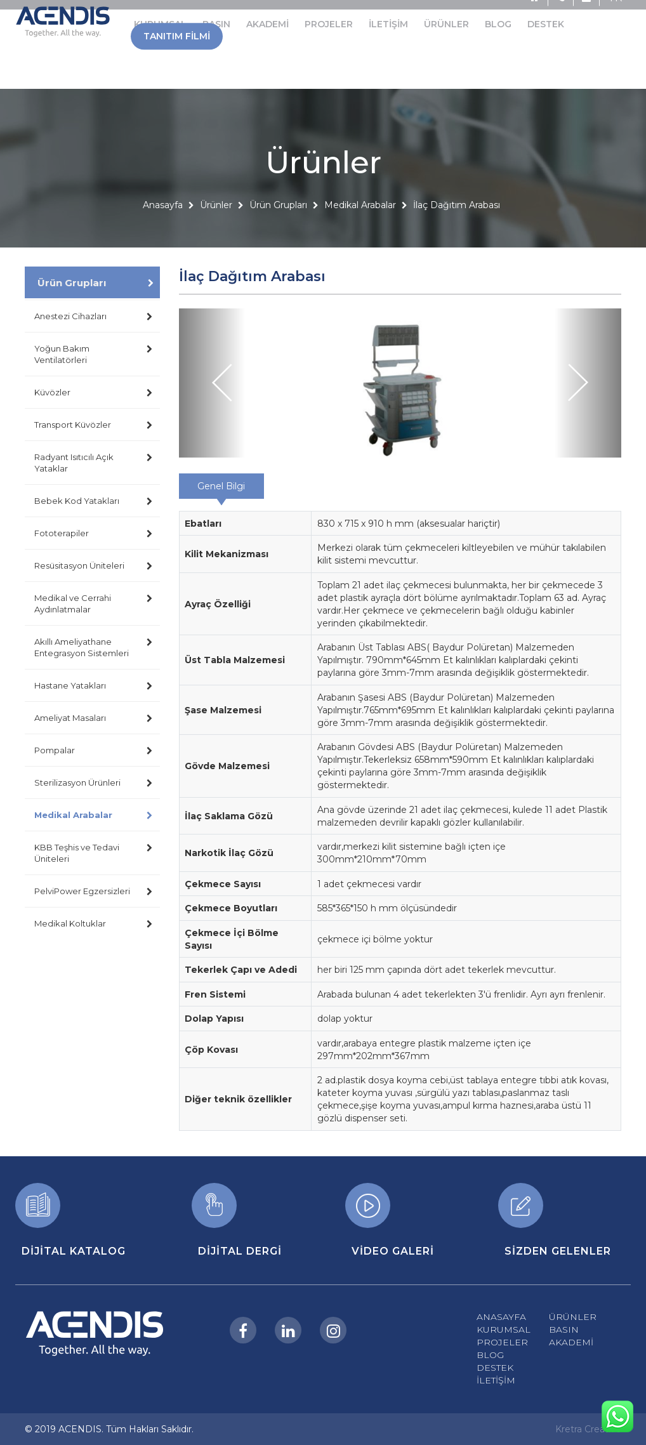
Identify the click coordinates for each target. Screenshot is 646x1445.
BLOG (490, 1355)
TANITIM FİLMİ (176, 17)
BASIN (564, 1329)
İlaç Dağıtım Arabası (456, 237)
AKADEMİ (571, 1342)
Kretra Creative (588, 1429)
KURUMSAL (504, 1329)
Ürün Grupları (278, 237)
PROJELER (502, 1342)
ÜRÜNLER (573, 1317)
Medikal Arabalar (360, 237)
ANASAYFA (501, 1317)
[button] (212, 383)
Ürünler (216, 237)
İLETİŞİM (496, 1380)
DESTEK (495, 1367)
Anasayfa (163, 237)
